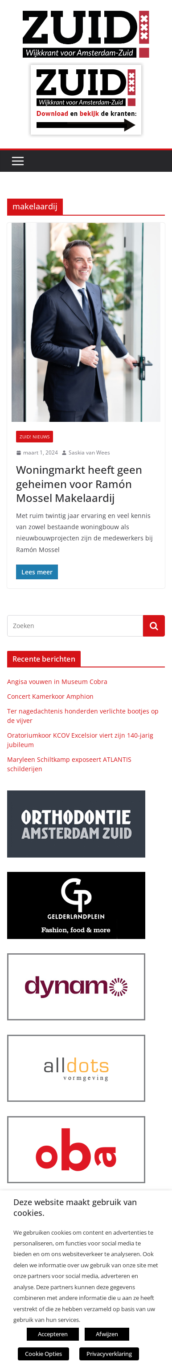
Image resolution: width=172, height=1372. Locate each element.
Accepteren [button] (53, 1334)
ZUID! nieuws (34, 436)
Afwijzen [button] (107, 1334)
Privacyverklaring (109, 1354)
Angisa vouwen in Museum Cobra (57, 681)
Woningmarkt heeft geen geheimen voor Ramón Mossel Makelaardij (79, 483)
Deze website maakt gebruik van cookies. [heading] (75, 1207)
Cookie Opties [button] (43, 1354)
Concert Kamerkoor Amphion (50, 696)
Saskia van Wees (89, 452)
